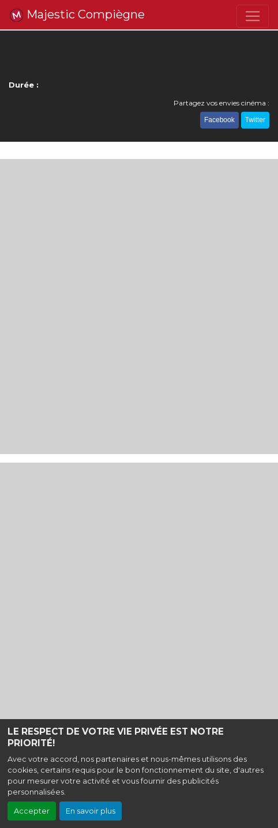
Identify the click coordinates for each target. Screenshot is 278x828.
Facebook (219, 120)
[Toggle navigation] (252, 16)
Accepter (32, 811)
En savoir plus (90, 811)
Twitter (255, 120)
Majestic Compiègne (77, 14)
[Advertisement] (139, 306)
